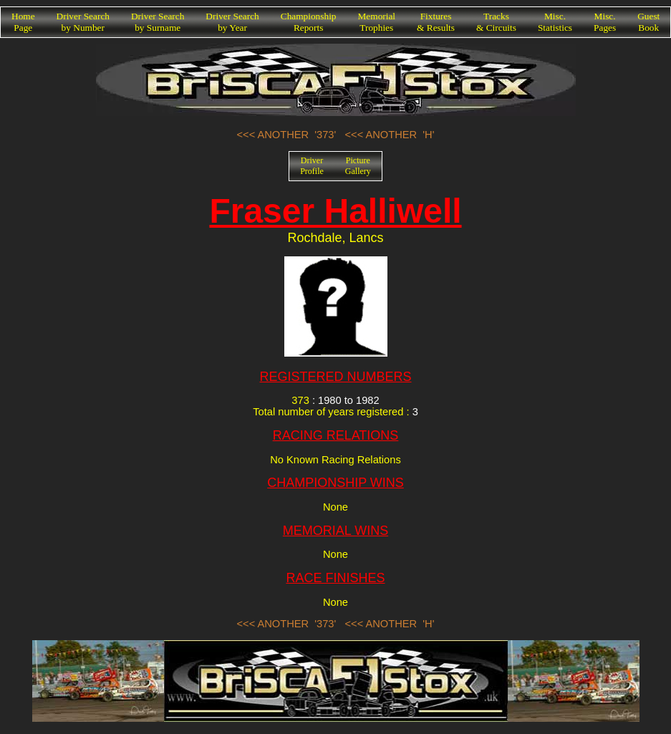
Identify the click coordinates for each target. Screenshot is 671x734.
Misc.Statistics (555, 22)
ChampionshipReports (309, 22)
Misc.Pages (605, 22)
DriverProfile (312, 165)
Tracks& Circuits (496, 22)
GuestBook (648, 22)
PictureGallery (358, 165)
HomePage (23, 22)
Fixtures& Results (436, 22)
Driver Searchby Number (83, 22)
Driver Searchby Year (232, 22)
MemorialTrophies (377, 22)
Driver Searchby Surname (157, 22)
